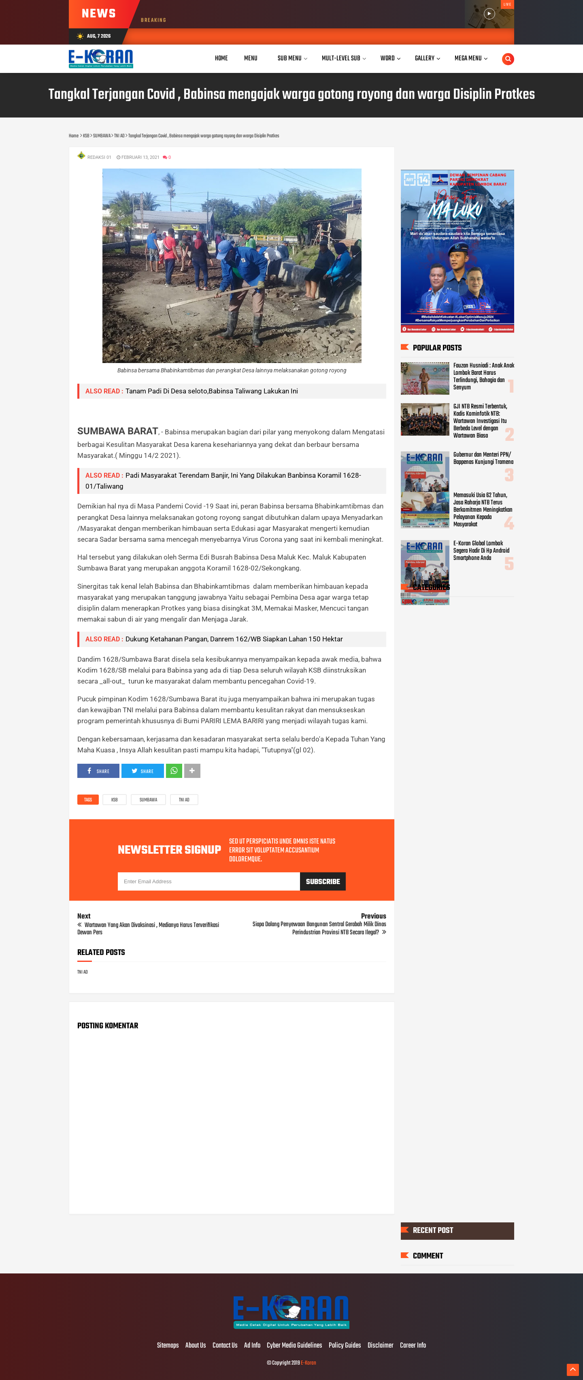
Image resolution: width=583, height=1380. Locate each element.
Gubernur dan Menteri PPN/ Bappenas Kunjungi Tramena (483, 459)
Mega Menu (468, 58)
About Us (195, 1346)
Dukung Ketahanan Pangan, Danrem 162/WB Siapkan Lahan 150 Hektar (234, 639)
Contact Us (225, 1346)
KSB (114, 800)
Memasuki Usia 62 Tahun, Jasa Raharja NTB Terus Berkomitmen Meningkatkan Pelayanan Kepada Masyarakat (483, 510)
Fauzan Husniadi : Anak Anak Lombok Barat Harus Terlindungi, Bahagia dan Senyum (483, 377)
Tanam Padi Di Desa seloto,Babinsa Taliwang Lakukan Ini (212, 391)
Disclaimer (381, 1346)
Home (221, 58)
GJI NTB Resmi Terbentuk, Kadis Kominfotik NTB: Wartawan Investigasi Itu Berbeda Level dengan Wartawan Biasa (480, 421)
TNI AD (184, 800)
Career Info (413, 1346)
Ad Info (252, 1346)
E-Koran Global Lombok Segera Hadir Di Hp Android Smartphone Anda (481, 551)
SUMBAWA (148, 800)
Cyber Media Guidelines (294, 1346)
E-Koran (308, 1363)
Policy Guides (345, 1346)
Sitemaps (168, 1346)
